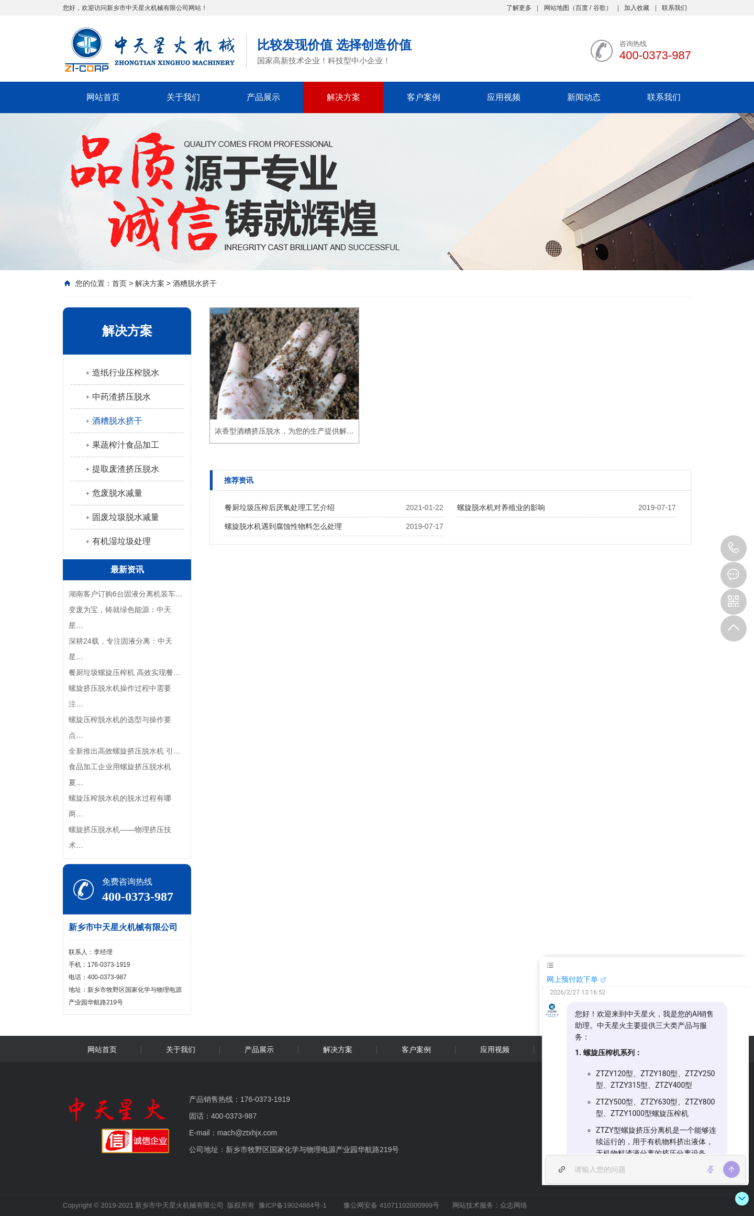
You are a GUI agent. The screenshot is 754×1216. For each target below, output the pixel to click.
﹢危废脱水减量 (113, 493)
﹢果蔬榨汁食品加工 (121, 444)
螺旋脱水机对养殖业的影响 (501, 507)
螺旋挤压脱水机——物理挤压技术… (120, 837)
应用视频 (503, 97)
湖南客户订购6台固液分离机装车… (126, 594)
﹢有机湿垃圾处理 (117, 541)
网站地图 (556, 8)
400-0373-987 (733, 548)
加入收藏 (636, 8)
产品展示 (263, 97)
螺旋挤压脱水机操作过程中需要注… (120, 696)
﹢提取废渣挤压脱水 (121, 469)
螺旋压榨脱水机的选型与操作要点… (120, 727)
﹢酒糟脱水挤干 (113, 420)
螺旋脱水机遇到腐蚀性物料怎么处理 (283, 526)
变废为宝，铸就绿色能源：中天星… (120, 617)
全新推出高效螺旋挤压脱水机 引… (125, 751)
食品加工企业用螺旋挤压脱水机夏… (120, 774)
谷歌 (599, 8)
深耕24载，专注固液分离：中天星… (120, 649)
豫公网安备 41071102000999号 (390, 1205)
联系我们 (674, 8)
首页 (119, 283)
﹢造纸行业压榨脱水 (121, 372)
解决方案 (343, 97)
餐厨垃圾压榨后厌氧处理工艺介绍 (280, 507)
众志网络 (513, 1205)
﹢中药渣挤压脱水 (117, 396)
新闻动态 (584, 97)
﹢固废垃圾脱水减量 (121, 517)
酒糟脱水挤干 (195, 283)
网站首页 (103, 97)
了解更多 (518, 8)
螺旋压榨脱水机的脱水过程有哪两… (120, 806)
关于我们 (183, 97)
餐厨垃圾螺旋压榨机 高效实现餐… (125, 672)
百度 (581, 8)
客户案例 (423, 97)
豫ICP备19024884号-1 (293, 1205)
